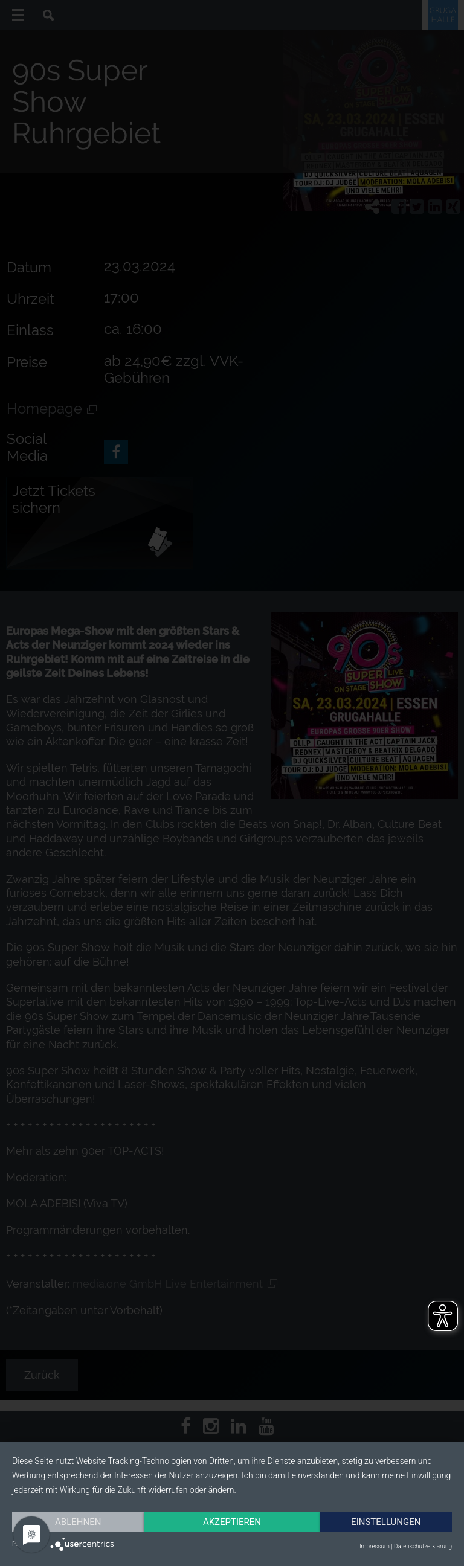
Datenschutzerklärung (423, 1546)
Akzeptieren (232, 1521)
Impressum (374, 1546)
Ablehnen (78, 1521)
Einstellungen (385, 1521)
